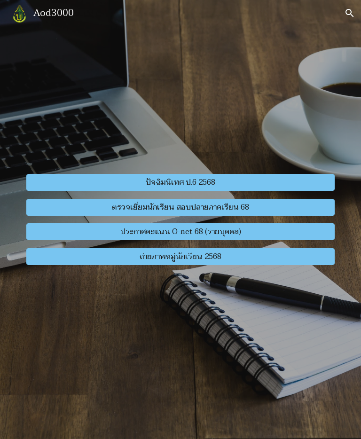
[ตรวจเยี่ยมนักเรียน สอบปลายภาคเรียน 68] (180, 207)
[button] (349, 13)
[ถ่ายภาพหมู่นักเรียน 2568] (180, 257)
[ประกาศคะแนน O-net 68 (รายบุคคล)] (180, 232)
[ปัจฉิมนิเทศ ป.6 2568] (180, 182)
